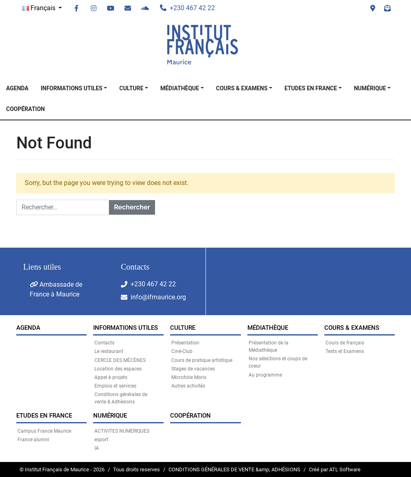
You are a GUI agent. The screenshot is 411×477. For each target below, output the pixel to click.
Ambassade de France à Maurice (56, 289)
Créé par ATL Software (335, 469)
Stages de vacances (193, 369)
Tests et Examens (345, 351)
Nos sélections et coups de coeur (278, 362)
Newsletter (387, 8)
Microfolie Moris (188, 377)
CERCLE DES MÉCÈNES (120, 360)
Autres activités (188, 386)
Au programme (265, 375)
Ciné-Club (181, 351)
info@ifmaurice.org (158, 297)
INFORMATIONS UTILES (72, 88)
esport (101, 439)
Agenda (17, 88)
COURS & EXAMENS (242, 88)
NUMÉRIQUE (370, 88)
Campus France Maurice (44, 431)
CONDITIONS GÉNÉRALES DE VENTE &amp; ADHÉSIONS (234, 469)
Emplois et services (115, 386)
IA (96, 448)
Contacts (104, 343)
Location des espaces (118, 369)
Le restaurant (108, 351)
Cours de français (345, 343)
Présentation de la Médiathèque (269, 346)
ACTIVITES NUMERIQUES (121, 431)
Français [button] (39, 8)
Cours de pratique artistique (201, 360)
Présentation (185, 343)
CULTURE (131, 88)
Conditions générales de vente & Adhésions (120, 398)
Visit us (372, 8)
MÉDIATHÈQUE (179, 88)
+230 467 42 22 (153, 284)
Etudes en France (310, 88)
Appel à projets (110, 377)
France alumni (33, 439)
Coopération (25, 109)
